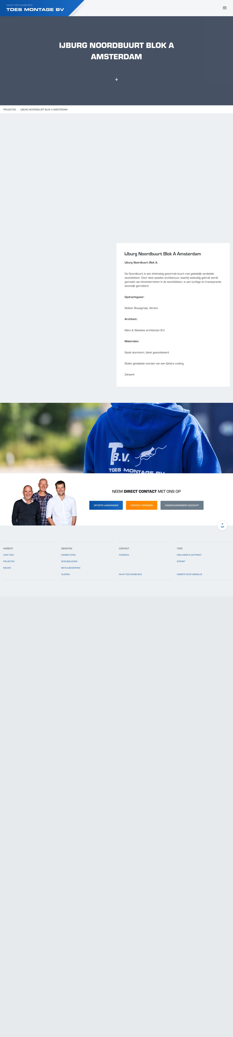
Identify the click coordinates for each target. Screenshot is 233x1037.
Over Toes (8, 554)
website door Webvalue (189, 574)
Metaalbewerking (70, 567)
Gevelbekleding (69, 561)
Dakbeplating (68, 554)
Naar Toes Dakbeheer (19, 5)
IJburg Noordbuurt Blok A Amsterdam (43, 109)
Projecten (9, 109)
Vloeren (65, 574)
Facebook (124, 554)
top (222, 525)
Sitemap (181, 561)
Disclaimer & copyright (189, 554)
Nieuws (7, 567)
